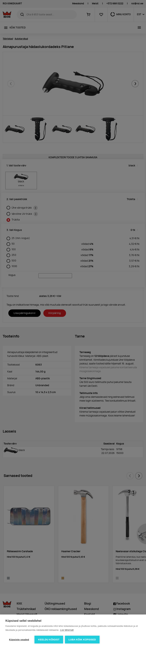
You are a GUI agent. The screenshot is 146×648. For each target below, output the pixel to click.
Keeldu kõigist (48, 639)
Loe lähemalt (66, 630)
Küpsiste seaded (19, 639)
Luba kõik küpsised (82, 639)
